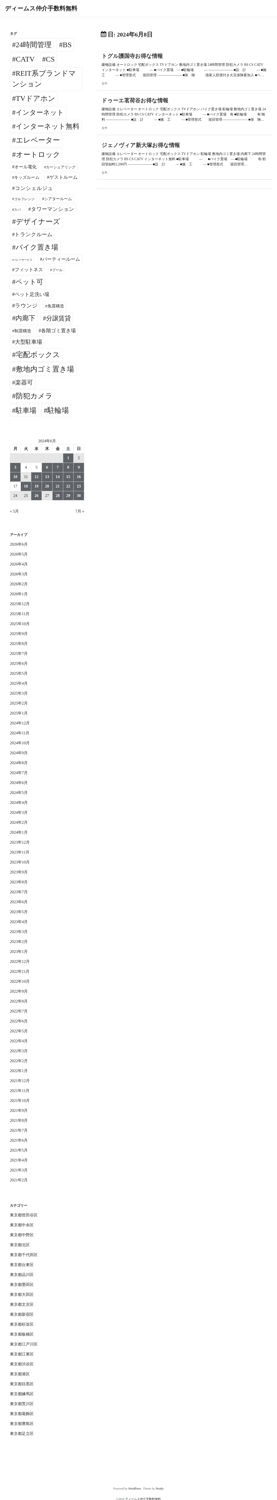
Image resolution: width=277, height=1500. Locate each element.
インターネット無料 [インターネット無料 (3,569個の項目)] (48, 126)
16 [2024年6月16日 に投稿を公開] (79, 477)
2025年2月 (19, 703)
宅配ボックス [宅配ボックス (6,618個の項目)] (38, 355)
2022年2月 (19, 1061)
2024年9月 (19, 753)
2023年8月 (19, 882)
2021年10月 (20, 1100)
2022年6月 (19, 1021)
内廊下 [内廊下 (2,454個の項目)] (25, 318)
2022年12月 (20, 961)
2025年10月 (20, 624)
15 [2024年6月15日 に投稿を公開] (68, 477)
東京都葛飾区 (22, 1414)
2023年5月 (19, 912)
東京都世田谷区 (24, 1215)
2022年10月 (20, 981)
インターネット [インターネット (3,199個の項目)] (40, 112)
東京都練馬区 (22, 1394)
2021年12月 (20, 1081)
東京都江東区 (22, 1354)
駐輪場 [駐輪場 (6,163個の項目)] (58, 410)
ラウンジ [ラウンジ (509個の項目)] (26, 305)
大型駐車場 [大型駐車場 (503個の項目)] (28, 342)
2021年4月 (19, 1160)
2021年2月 (19, 1180)
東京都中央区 (22, 1225)
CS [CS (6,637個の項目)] (50, 59)
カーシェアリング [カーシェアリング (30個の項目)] (61, 167)
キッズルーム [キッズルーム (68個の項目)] (26, 177)
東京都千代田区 (24, 1255)
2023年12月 (20, 842)
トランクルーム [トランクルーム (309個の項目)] (34, 234)
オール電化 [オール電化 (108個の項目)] (25, 166)
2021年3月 (19, 1170)
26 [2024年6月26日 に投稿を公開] (36, 495)
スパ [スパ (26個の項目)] (17, 210)
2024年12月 (20, 723)
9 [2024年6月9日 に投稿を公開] (79, 467)
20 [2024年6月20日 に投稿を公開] (47, 486)
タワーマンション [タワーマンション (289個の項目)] (52, 209)
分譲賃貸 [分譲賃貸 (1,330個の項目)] (58, 318)
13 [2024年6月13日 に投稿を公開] (47, 477)
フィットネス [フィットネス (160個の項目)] (29, 269)
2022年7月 (19, 1011)
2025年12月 (20, 604)
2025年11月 (19, 614)
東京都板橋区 (22, 1334)
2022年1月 (19, 1071)
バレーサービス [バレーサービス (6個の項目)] (22, 260)
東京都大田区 (22, 1294)
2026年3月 (19, 574)
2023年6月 (19, 902)
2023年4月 (19, 922)
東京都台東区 (22, 1265)
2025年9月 (19, 634)
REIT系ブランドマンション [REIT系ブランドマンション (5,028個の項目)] (44, 79)
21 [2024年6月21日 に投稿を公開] (58, 486)
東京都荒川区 (22, 1404)
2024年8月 (19, 763)
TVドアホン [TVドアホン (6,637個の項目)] (35, 98)
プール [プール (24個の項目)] (57, 270)
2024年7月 (19, 773)
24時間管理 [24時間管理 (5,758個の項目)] (34, 45)
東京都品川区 (22, 1275)
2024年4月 (19, 802)
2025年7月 (19, 653)
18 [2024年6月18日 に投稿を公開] (26, 486)
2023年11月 (19, 852)
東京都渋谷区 (22, 1364)
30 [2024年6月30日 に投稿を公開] (79, 495)
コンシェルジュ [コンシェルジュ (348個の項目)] (34, 188)
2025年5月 (19, 673)
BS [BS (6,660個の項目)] (67, 45)
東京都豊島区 (22, 1424)
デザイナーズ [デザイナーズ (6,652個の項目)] (38, 221)
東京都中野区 (22, 1235)
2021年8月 (19, 1120)
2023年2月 (19, 941)
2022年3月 (19, 1051)
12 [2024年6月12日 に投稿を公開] (36, 477)
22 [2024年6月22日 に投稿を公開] (68, 486)
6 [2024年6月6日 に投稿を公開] (47, 467)
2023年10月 (20, 862)
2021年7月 (19, 1130)
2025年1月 (19, 713)
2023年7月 (19, 892)
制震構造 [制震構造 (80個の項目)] (22, 331)
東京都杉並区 (22, 1324)
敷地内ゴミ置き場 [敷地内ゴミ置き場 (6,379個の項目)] (45, 369)
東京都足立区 (22, 1433)
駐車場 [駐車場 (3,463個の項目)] (26, 410)
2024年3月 (19, 812)
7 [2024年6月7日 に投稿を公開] (58, 467)
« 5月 (14, 511)
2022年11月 (19, 971)
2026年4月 (19, 564)
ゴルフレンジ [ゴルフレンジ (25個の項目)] (24, 199)
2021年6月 (19, 1140)
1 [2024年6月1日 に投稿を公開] (68, 458)
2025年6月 (19, 663)
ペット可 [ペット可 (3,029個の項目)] (29, 282)
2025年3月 (19, 693)
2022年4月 (19, 1041)
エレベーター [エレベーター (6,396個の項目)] (38, 140)
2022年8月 (19, 1001)
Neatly (160, 1488)
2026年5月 (19, 554)
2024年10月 (20, 743)
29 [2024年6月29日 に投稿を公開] (68, 495)
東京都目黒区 (22, 1384)
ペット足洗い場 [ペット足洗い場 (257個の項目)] (32, 294)
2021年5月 (19, 1150)
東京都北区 (20, 1245)
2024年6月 (19, 783)
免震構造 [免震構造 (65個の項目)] (55, 306)
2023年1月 (19, 951)
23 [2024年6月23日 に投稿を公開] (79, 486)
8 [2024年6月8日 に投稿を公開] (68, 467)
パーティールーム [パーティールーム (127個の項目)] (61, 259)
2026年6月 (19, 544)
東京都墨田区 (22, 1284)
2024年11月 (19, 733)
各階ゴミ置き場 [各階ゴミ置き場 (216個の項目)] (58, 330)
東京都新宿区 (22, 1314)
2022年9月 (19, 991)
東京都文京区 (22, 1304)
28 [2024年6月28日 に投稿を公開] (58, 495)
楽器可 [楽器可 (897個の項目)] (24, 382)
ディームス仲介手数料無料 (41, 8)
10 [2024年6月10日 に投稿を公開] (15, 477)
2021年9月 (19, 1110)
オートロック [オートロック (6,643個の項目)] (38, 154)
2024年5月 (19, 792)
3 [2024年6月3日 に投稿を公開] (15, 467)
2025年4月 (19, 683)
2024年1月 (19, 832)
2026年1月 (19, 594)
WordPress (134, 1488)
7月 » (79, 511)
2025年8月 (19, 643)
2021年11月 (19, 1090)
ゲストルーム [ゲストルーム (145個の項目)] (63, 177)
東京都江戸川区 (24, 1344)
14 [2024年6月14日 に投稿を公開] (58, 477)
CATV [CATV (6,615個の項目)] (25, 59)
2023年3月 (19, 932)
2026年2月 (19, 584)
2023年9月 (19, 872)
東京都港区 (20, 1374)
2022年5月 (19, 1031)
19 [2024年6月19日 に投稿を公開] (36, 486)
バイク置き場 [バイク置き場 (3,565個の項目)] (37, 247)
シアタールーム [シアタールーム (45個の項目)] (58, 199)
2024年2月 (19, 822)
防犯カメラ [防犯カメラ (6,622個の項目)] (34, 396)
